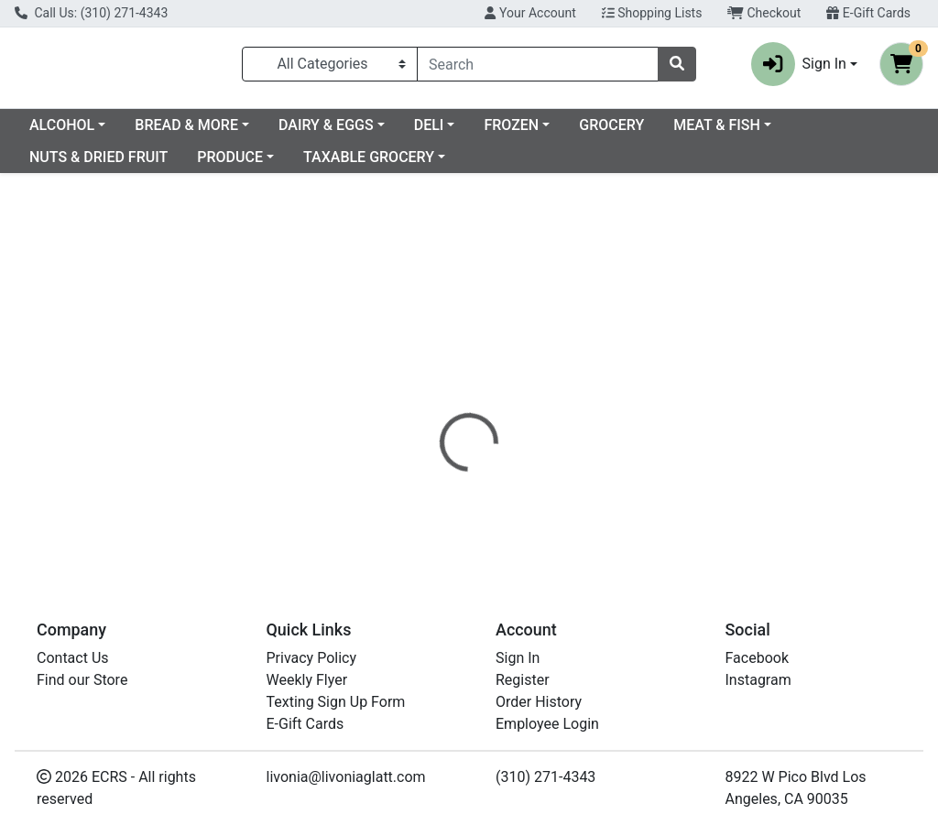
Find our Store (82, 680)
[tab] (440, 412)
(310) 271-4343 (545, 777)
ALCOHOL (210, 132)
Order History (539, 702)
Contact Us (73, 658)
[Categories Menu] (330, 67)
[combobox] (538, 67)
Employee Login (547, 724)
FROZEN (659, 132)
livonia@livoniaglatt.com (346, 777)
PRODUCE (357, 164)
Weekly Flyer (307, 680)
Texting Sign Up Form (336, 702)
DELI (577, 132)
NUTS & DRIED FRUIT (226, 164)
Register (523, 680)
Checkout (764, 12)
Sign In (518, 658)
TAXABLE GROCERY (496, 164)
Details (440, 412)
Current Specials (83, 132)
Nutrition (516, 412)
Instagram (758, 680)
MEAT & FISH (72, 164)
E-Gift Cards (868, 12)
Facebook (757, 658)
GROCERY (759, 132)
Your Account (530, 12)
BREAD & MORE (335, 132)
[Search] (538, 67)
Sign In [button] (798, 68)
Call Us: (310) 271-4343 (91, 12)
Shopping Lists (652, 12)
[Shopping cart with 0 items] (901, 68)
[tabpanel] (664, 479)
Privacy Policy (312, 658)
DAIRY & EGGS (474, 132)
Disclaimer (604, 412)
